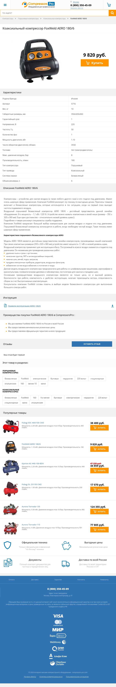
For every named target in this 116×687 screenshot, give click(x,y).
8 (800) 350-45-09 (80, 5)
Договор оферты (30, 677)
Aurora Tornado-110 (31, 524)
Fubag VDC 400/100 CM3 (33, 422)
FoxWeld (25, 378)
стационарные (97, 378)
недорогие (68, 378)
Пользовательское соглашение (77, 677)
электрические (39, 378)
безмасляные (11, 378)
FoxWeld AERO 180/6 (31, 444)
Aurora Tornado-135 (31, 506)
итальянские (10, 383)
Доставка (34, 579)
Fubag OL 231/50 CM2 (32, 484)
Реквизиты (104, 579)
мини (43, 383)
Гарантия (58, 579)
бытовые (55, 378)
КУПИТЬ (99, 427)
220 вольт (81, 378)
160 (22, 383)
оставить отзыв (92, 344)
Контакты (81, 579)
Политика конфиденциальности (51, 677)
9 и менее (45, 397)
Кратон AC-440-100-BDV (33, 463)
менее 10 (32, 383)
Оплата (11, 579)
